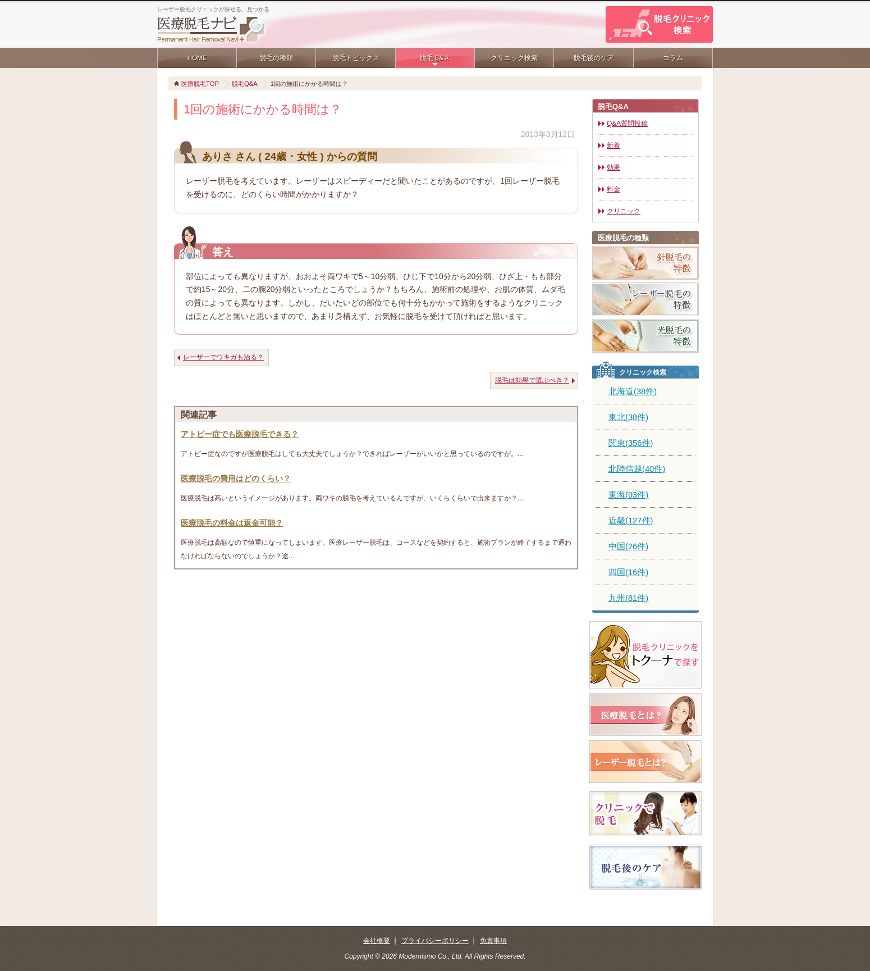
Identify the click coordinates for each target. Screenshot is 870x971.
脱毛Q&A (245, 83)
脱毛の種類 (276, 57)
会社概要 (376, 941)
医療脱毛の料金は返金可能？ (232, 522)
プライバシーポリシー (435, 941)
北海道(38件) (632, 391)
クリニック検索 (514, 57)
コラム (673, 57)
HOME (197, 57)
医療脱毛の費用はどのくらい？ (236, 478)
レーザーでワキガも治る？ (223, 357)
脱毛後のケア (594, 57)
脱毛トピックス (355, 57)
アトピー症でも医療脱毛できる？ (240, 434)
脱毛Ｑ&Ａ (435, 57)
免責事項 (493, 941)
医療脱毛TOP (200, 83)
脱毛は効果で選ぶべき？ (532, 380)
